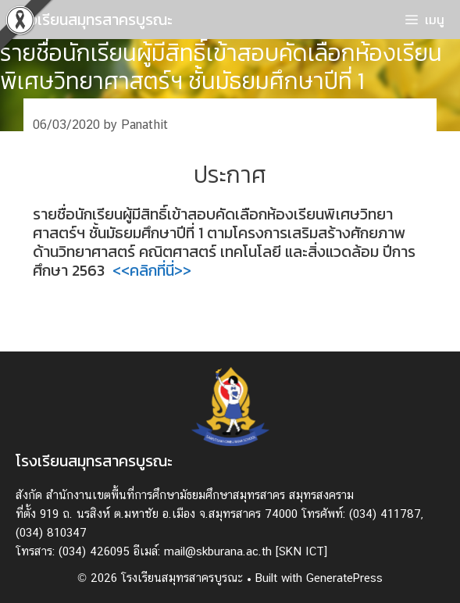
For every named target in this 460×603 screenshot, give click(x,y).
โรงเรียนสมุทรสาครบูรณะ (94, 19)
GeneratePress (344, 577)
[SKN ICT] (301, 551)
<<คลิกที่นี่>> (151, 270)
